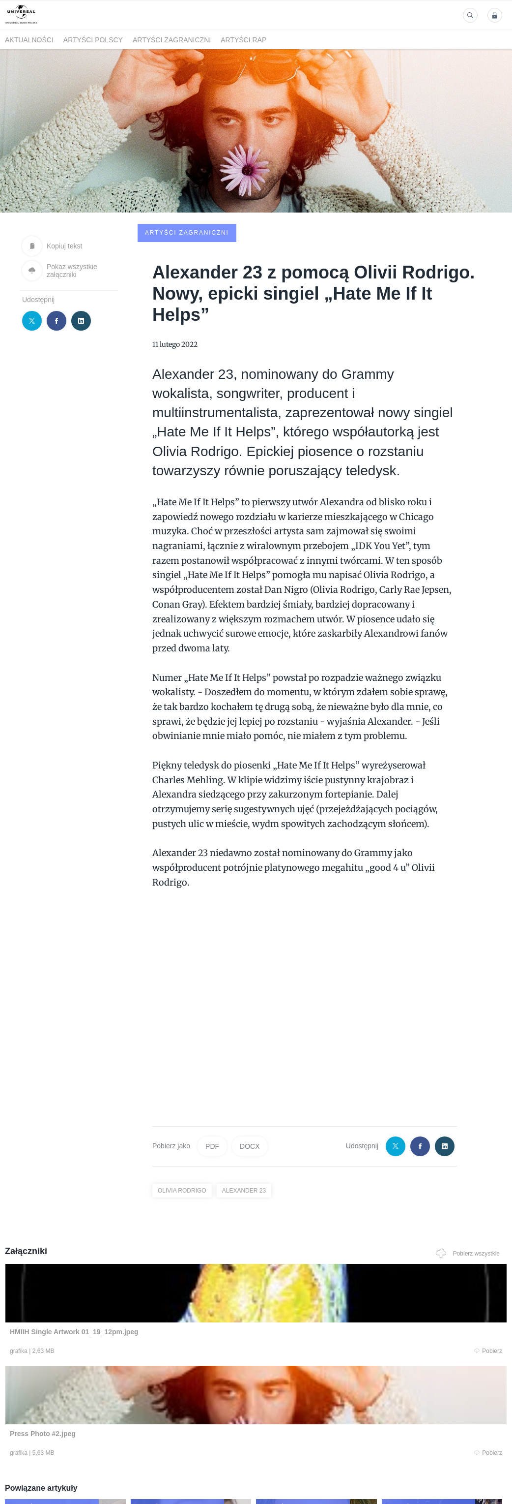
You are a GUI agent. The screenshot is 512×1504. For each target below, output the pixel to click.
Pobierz (104, 1278)
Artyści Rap (243, 40)
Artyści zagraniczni (172, 40)
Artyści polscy (93, 40)
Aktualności (29, 40)
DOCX (249, 1071)
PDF (212, 1071)
